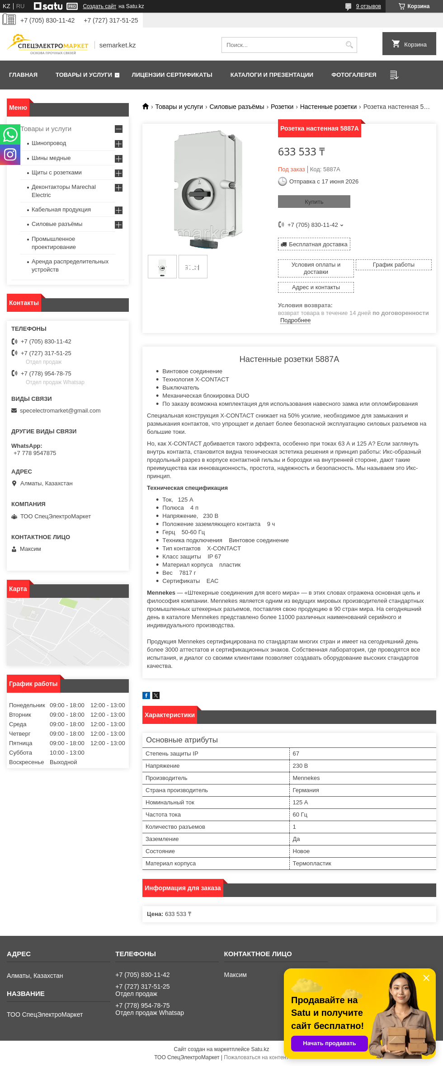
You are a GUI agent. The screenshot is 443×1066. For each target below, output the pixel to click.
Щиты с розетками (57, 172)
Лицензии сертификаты (172, 74)
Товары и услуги (84, 74)
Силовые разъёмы (237, 106)
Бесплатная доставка (318, 244)
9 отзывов (368, 6)
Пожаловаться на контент (256, 1057)
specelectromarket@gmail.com (60, 410)
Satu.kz (260, 1049)
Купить (314, 201)
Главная (23, 74)
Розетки (282, 106)
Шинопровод (49, 143)
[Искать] (349, 45)
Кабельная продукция (61, 209)
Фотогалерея (354, 74)
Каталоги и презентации (272, 74)
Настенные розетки (328, 106)
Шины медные (51, 158)
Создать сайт (99, 6)
